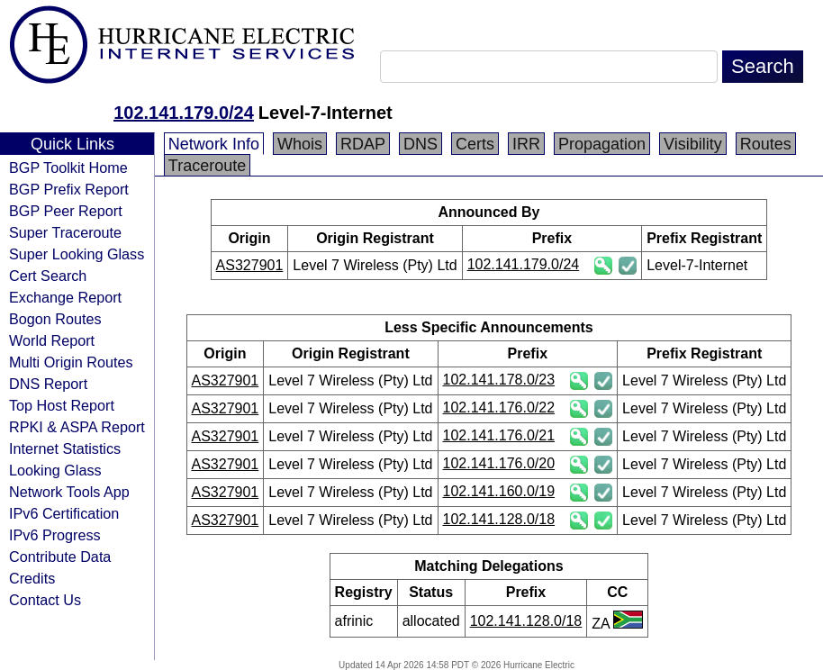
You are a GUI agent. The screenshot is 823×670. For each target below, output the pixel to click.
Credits (32, 578)
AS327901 (250, 265)
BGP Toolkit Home (68, 167)
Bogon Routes (55, 319)
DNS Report (48, 384)
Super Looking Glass (76, 254)
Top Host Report (61, 405)
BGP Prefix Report (69, 189)
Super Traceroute (65, 232)
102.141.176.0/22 (499, 407)
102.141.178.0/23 (499, 379)
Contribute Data (60, 556)
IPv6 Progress (55, 535)
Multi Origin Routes (71, 362)
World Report (52, 340)
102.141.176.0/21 (499, 435)
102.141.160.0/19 (499, 491)
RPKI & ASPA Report (77, 427)
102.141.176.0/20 (499, 463)
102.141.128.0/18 (499, 519)
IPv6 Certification (64, 513)
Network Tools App (69, 492)
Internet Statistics (65, 448)
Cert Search (47, 275)
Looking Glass (55, 470)
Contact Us (45, 600)
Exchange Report (65, 297)
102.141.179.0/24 (183, 112)
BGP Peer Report (65, 211)
